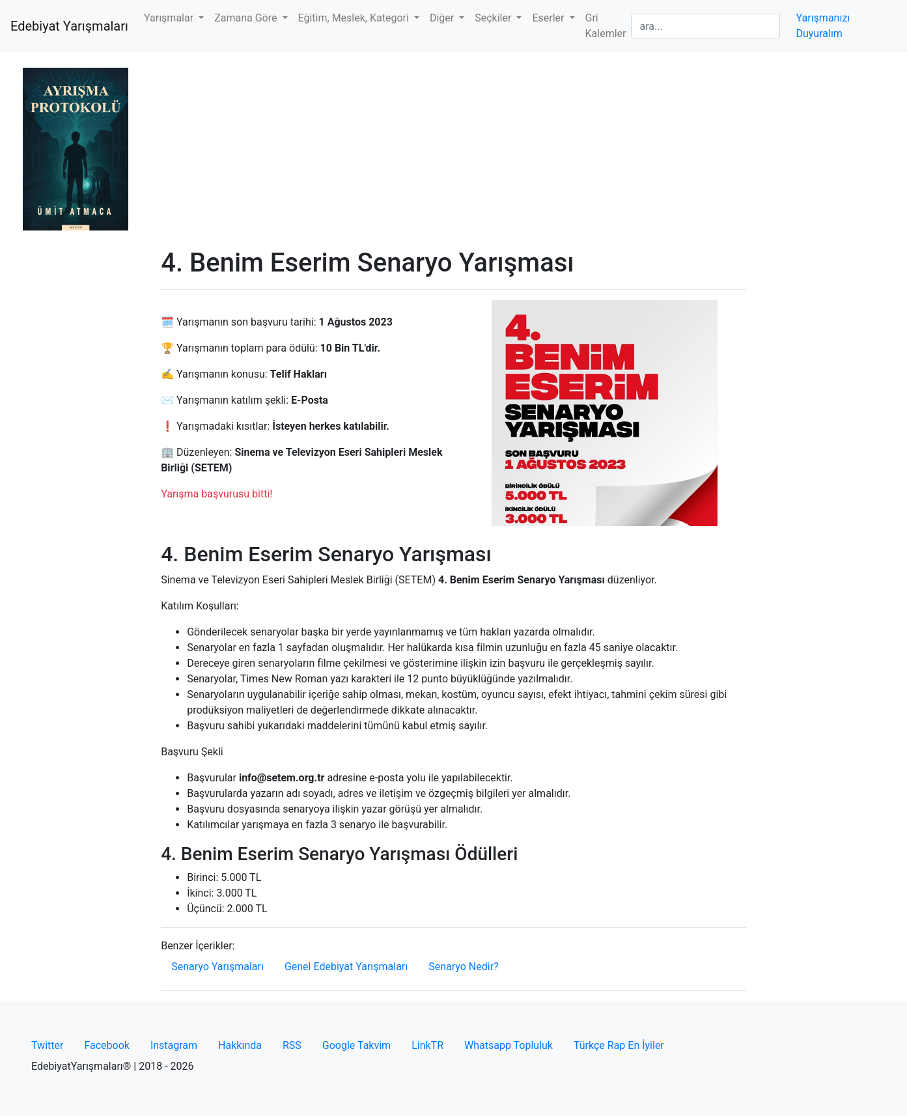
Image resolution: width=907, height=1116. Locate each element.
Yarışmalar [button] (170, 18)
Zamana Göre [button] (246, 18)
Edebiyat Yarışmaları (69, 26)
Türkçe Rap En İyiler (619, 1045)
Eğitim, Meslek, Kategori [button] (355, 18)
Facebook (106, 1045)
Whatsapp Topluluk (508, 1045)
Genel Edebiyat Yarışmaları (346, 966)
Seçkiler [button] (494, 18)
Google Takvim (356, 1045)
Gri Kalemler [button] (605, 26)
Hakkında (240, 1045)
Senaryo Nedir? (463, 966)
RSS (292, 1045)
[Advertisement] (453, 150)
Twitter (47, 1045)
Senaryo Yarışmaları (217, 966)
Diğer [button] (443, 18)
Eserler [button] (549, 18)
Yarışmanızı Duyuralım (823, 26)
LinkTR (427, 1045)
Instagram (173, 1045)
